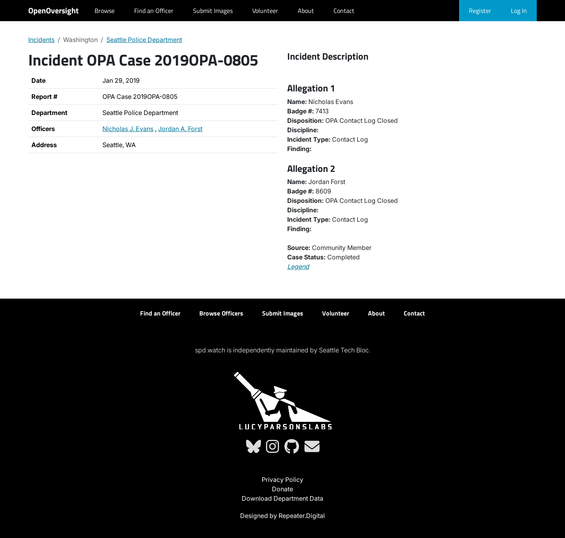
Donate (282, 489)
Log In (519, 10)
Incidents (41, 40)
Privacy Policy (282, 479)
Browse (105, 10)
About (306, 10)
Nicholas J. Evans (127, 129)
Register (480, 10)
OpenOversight (53, 10)
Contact (344, 10)
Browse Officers (221, 313)
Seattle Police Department (144, 40)
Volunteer (265, 10)
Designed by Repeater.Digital (282, 516)
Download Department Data (282, 498)
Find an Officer (153, 10)
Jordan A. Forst (180, 129)
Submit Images (213, 10)
